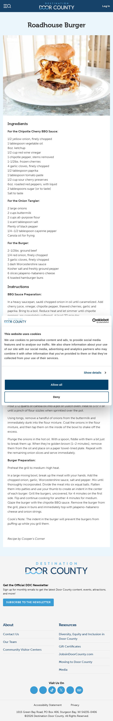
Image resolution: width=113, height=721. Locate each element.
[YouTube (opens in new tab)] (70, 690)
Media (63, 669)
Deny (56, 397)
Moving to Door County (75, 662)
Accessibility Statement (48, 705)
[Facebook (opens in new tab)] (34, 690)
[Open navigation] (7, 6)
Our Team (10, 642)
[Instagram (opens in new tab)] (43, 690)
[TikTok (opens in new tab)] (52, 690)
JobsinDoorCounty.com (76, 654)
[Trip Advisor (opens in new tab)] (79, 690)
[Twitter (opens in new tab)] (61, 690)
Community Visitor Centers (22, 649)
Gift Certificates (70, 646)
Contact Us (11, 634)
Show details (92, 372)
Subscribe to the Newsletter (28, 602)
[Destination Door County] (57, 6)
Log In (106, 6)
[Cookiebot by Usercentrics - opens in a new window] (92, 320)
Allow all (56, 384)
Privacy (75, 705)
